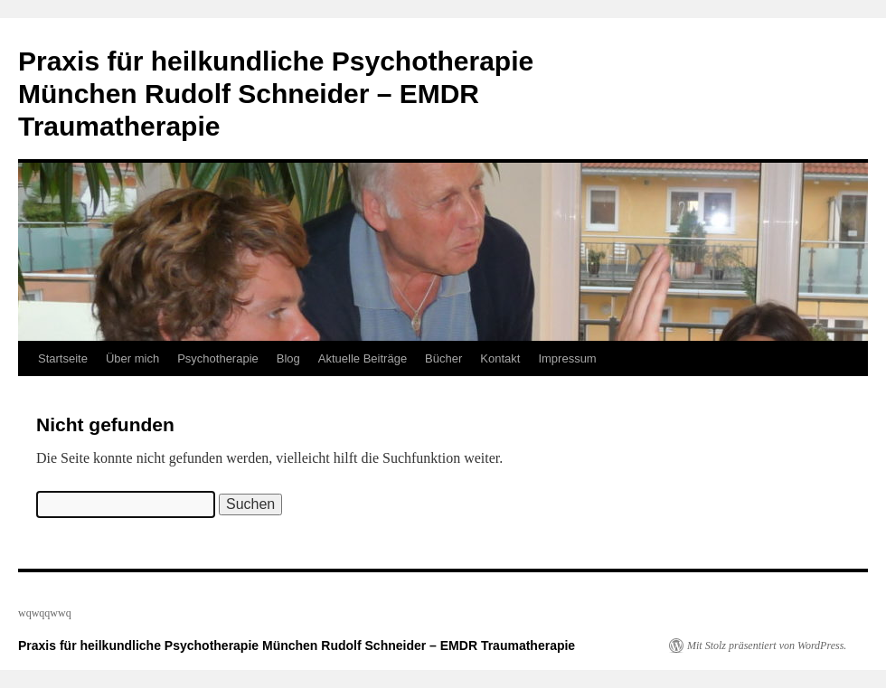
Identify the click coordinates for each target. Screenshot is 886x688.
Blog (288, 358)
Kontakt (500, 358)
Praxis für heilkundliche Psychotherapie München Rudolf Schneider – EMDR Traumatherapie (275, 93)
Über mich (132, 358)
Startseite (63, 358)
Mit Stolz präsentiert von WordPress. (766, 645)
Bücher (443, 358)
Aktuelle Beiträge (362, 358)
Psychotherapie (218, 358)
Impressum (567, 358)
